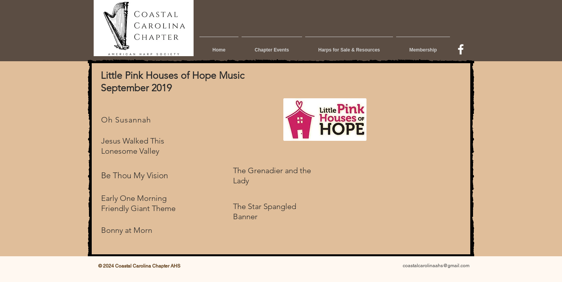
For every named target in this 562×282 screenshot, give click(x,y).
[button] (272, 46)
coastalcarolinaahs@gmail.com (436, 265)
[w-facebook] (461, 49)
